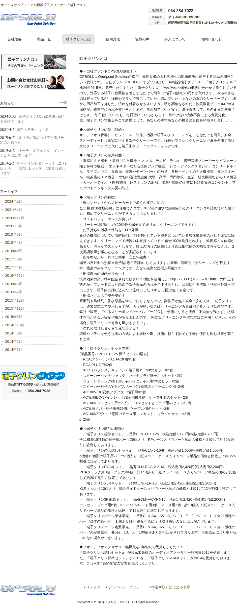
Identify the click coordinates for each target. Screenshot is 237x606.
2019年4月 (13, 242)
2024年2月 (13, 201)
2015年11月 (14, 308)
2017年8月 (13, 259)
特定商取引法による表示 (170, 587)
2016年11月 (14, 276)
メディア (93, 587)
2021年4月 (13, 210)
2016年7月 (13, 292)
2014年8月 (13, 333)
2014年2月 (13, 342)
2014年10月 (14, 325)
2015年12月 (14, 300)
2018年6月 (13, 251)
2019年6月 (13, 234)
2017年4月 (13, 267)
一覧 (64, 102)
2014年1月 (13, 350)
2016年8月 (13, 284)
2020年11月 (14, 218)
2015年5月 (13, 317)
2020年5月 (13, 226)
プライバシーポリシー (125, 587)
